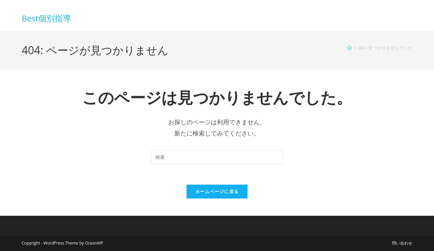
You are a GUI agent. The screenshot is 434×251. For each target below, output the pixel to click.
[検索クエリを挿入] (217, 157)
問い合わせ (402, 243)
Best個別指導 (46, 18)
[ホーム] (349, 48)
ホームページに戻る (217, 191)
